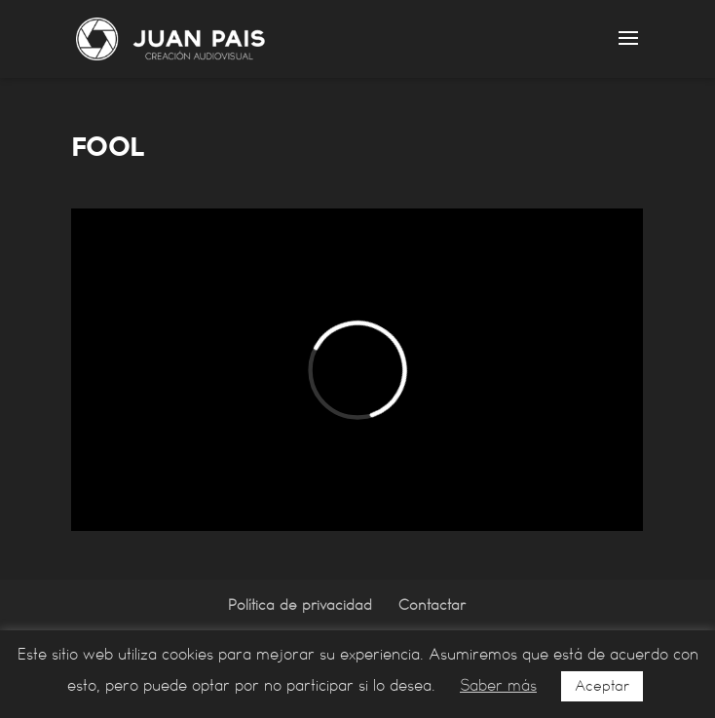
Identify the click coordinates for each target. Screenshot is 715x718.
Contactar (432, 605)
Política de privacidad (300, 605)
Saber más (498, 685)
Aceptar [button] (602, 686)
